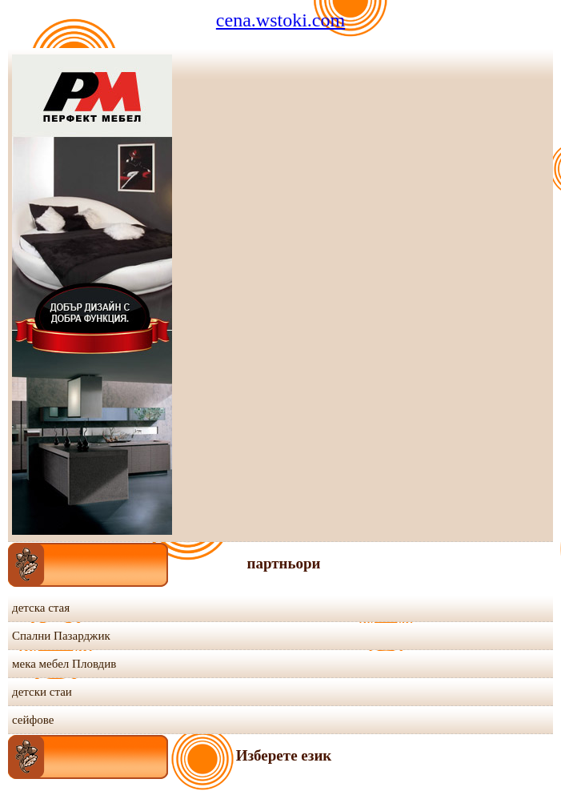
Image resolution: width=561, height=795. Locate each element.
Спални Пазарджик (61, 635)
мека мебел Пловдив (64, 663)
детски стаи (42, 691)
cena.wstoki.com (280, 20)
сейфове (33, 719)
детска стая (41, 607)
